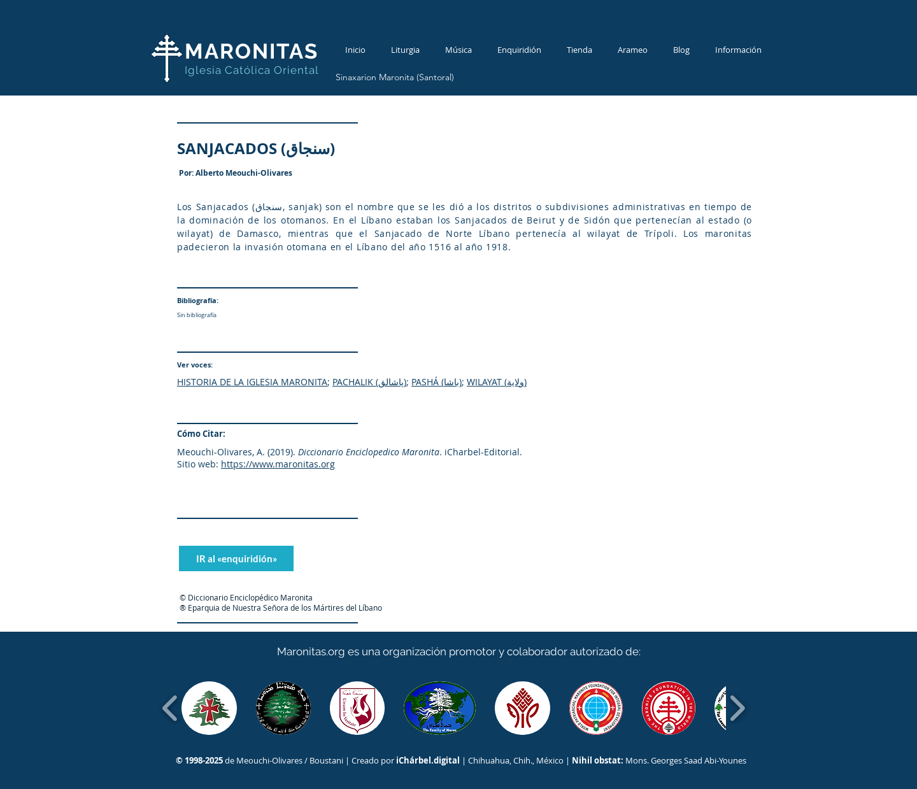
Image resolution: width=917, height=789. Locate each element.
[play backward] (170, 708)
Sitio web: (197, 464)
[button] (209, 708)
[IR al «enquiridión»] (236, 558)
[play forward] (737, 708)
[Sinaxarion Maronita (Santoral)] (394, 77)
